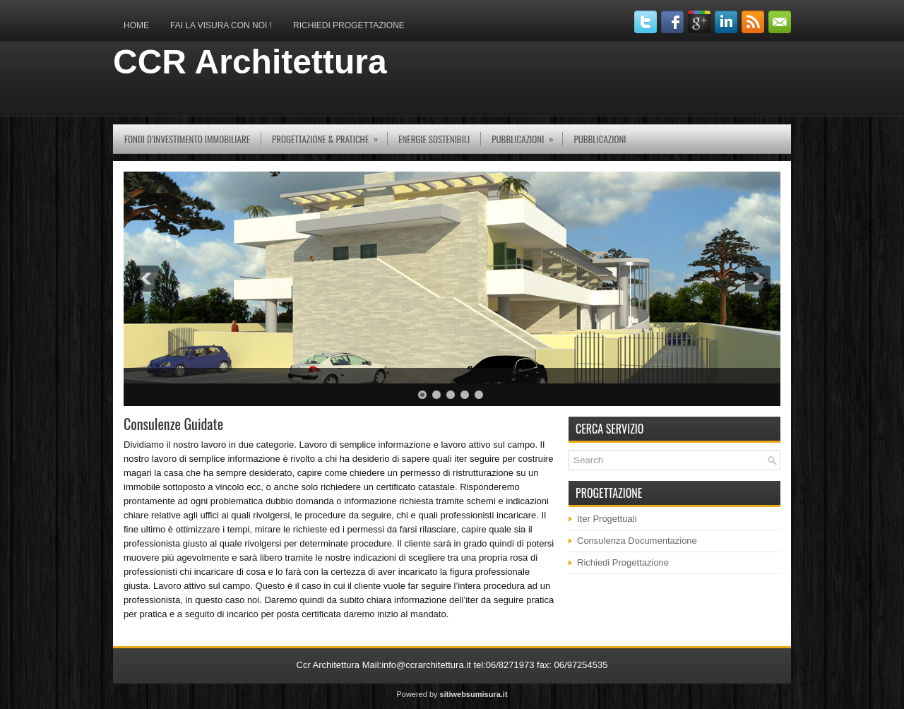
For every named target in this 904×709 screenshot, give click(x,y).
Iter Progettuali (607, 518)
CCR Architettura (250, 62)
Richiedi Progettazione (349, 25)
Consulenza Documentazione (637, 540)
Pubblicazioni (599, 139)
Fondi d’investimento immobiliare (187, 139)
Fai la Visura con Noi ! (221, 25)
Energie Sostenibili (434, 139)
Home (136, 25)
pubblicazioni (527, 135)
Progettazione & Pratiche (329, 135)
